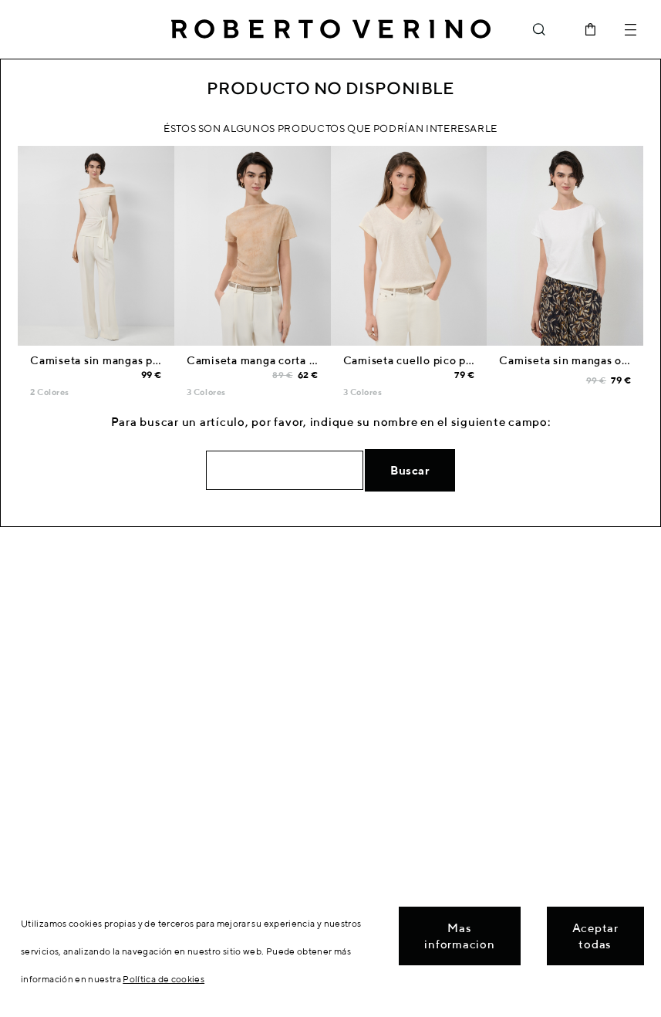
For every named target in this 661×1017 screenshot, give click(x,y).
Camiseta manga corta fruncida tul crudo (296, 360)
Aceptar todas (595, 936)
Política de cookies (163, 979)
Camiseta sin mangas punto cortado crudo (143, 360)
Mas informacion (459, 936)
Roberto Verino (331, 29)
